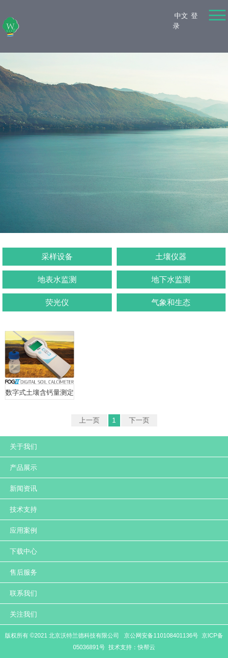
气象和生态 (170, 302)
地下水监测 (170, 279)
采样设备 (57, 256)
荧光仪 (57, 302)
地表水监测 (57, 279)
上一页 (89, 420)
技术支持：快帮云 (131, 647)
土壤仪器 (171, 256)
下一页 (139, 420)
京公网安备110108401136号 (160, 635)
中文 (181, 15)
